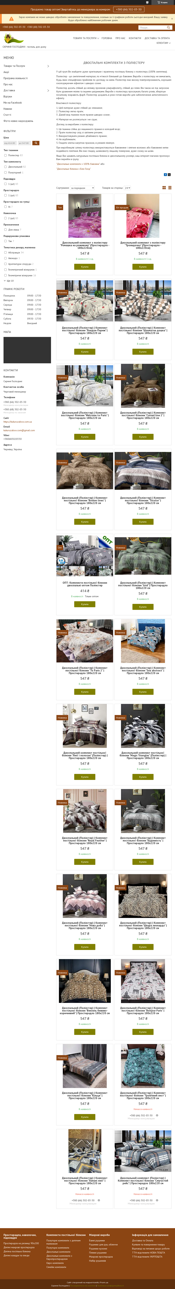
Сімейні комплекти (56, 1267)
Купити (84, 266)
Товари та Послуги (14, 66)
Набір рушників (97, 1260)
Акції (6, 72)
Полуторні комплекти (57, 1247)
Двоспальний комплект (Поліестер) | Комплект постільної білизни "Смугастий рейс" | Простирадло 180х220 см (143, 1181)
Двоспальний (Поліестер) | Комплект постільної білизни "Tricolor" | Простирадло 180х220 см (143, 500)
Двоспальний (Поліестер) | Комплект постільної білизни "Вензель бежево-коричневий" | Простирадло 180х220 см (85, 1010)
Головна (107, 38)
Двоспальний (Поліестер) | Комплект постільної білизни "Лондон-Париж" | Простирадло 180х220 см (84, 330)
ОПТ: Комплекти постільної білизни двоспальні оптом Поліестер (85, 584)
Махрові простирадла (101, 1256)
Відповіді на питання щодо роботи (151, 1248)
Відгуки (8, 96)
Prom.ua (104, 1282)
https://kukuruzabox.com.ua (18, 421)
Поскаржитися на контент (83, 1285)
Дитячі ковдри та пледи (16, 1255)
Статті (7, 114)
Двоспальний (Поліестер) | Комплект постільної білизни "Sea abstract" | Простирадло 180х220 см (143, 670)
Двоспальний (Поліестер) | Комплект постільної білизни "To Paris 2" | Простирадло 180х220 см (84, 670)
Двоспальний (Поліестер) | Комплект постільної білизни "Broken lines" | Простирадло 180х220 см (84, 500)
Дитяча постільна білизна (17, 1251)
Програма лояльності (16, 78)
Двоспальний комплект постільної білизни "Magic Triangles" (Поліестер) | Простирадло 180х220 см (143, 755)
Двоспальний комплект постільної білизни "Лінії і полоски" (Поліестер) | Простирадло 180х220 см (85, 755)
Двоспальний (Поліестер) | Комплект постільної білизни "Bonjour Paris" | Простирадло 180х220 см (143, 1010)
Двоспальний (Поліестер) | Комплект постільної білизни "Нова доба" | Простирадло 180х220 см (84, 925)
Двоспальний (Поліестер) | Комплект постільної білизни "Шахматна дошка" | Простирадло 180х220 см (143, 330)
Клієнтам (162, 42)
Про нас (120, 38)
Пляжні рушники (98, 1252)
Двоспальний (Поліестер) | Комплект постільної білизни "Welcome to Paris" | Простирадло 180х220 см (85, 415)
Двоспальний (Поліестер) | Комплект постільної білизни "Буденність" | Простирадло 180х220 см (143, 840)
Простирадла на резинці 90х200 (21, 1243)
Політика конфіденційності (110, 1285)
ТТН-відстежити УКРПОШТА (147, 1256)
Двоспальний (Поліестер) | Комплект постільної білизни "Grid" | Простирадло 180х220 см (143, 585)
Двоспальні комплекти (58, 1251)
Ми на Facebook (13, 102)
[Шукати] (168, 27)
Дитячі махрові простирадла (19, 1247)
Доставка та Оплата (157, 38)
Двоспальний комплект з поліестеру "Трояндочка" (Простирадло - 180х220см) (142, 245)
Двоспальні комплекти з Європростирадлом (59, 1257)
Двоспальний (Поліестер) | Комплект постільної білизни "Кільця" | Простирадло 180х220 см (84, 1095)
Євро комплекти (55, 1263)
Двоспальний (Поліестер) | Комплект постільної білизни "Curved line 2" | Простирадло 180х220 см (143, 415)
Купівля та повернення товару (148, 1244)
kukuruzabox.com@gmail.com (19, 430)
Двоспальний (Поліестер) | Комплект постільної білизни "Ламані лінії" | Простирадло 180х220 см (84, 1181)
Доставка (9, 90)
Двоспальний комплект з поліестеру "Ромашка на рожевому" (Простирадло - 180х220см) (84, 245)
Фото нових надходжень (18, 121)
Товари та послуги (84, 38)
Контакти (135, 38)
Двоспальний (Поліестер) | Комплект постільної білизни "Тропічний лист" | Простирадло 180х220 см (143, 1095)
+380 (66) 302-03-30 (129, 9)
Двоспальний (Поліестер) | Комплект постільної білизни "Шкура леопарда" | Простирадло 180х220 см (143, 925)
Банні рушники (97, 1240)
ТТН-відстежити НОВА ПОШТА (148, 1252)
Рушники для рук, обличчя (103, 1244)
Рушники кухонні (98, 1248)
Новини (8, 108)
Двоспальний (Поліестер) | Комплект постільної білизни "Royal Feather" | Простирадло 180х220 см (84, 840)
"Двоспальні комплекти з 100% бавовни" (78, 163)
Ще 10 (10, 280)
